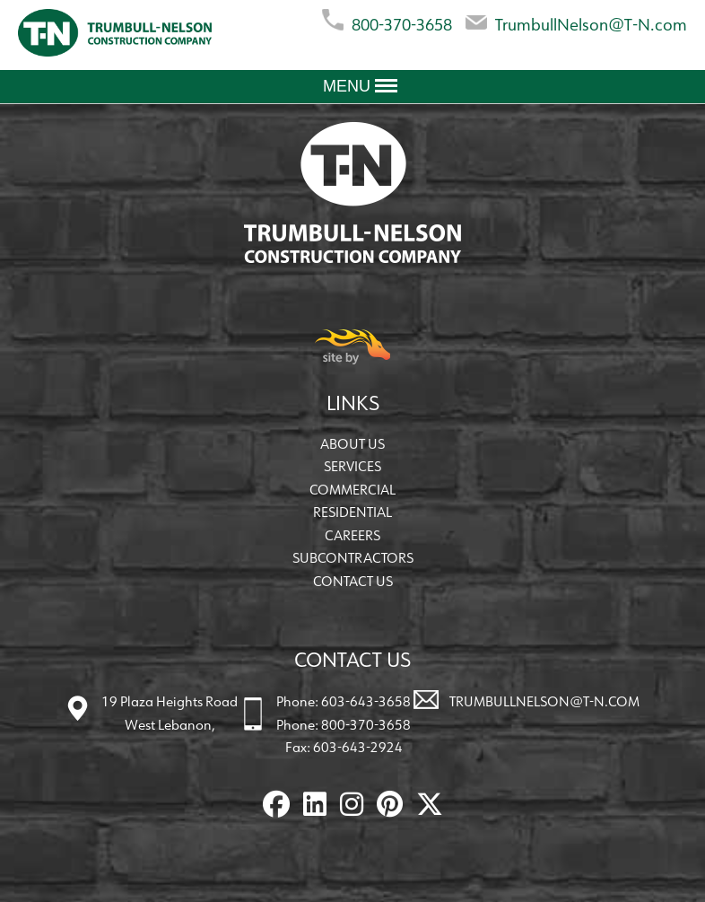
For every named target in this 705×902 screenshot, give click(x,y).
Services (352, 466)
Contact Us (353, 581)
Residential (352, 512)
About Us (352, 443)
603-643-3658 (366, 701)
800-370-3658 (387, 21)
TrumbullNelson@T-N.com (576, 21)
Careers (352, 535)
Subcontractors (352, 557)
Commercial (352, 489)
